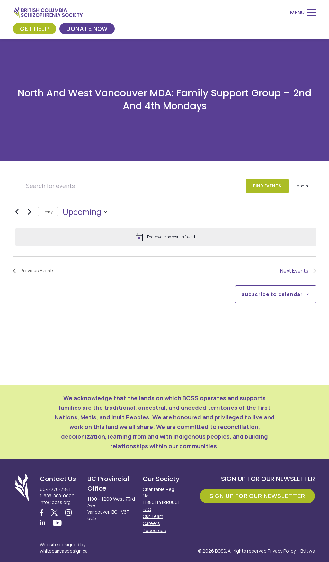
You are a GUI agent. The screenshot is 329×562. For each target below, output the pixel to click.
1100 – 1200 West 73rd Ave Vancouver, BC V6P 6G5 (111, 508)
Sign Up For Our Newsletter (257, 496)
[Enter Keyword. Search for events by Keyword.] (129, 186)
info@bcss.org (55, 502)
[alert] (165, 237)
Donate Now (87, 28)
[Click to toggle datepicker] (85, 212)
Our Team (153, 516)
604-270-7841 (55, 489)
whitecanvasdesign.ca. (64, 551)
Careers (151, 523)
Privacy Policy (282, 551)
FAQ (147, 509)
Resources (154, 530)
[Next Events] (29, 212)
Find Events (267, 186)
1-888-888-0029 (57, 496)
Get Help (34, 28)
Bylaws (307, 551)
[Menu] (303, 12)
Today (48, 211)
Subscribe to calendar (272, 294)
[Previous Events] (17, 212)
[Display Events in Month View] (302, 186)
